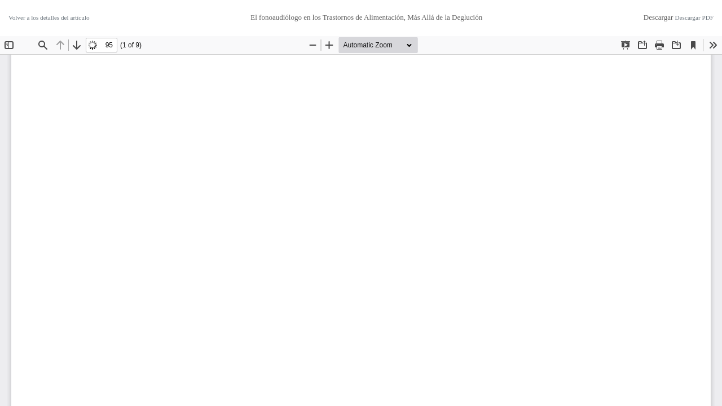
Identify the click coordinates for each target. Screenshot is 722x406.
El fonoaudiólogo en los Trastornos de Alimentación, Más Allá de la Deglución (366, 17)
